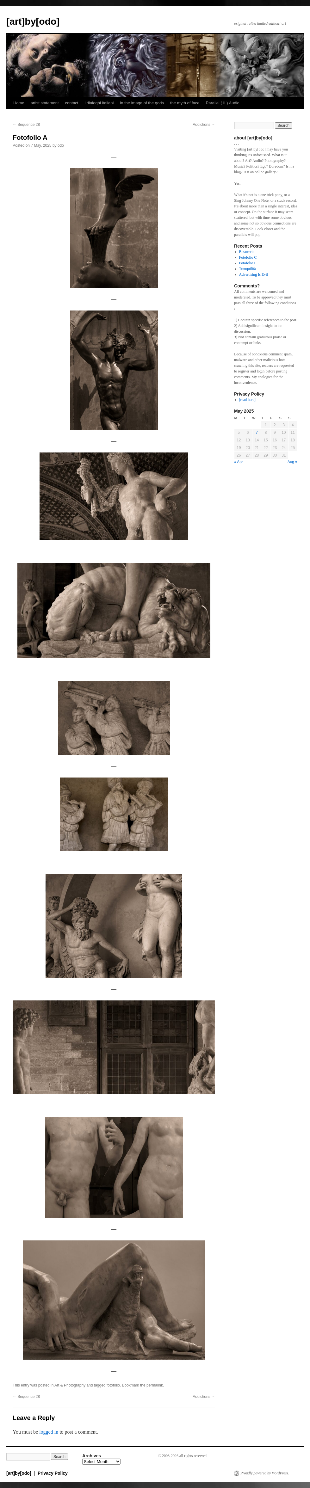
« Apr (238, 462)
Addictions (204, 124)
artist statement (45, 103)
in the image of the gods (142, 103)
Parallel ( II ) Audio (222, 103)
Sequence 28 (26, 124)
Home (18, 103)
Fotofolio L (248, 263)
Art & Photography (69, 1385)
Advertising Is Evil (253, 274)
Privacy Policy (53, 1473)
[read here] (247, 399)
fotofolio (113, 1385)
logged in (48, 1432)
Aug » (292, 462)
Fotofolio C (248, 257)
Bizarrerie (246, 251)
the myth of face (185, 103)
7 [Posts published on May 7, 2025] (257, 432)
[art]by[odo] (32, 21)
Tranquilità (247, 269)
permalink (154, 1385)
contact (71, 103)
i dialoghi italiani (99, 103)
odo (61, 145)
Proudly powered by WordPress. (264, 1473)
